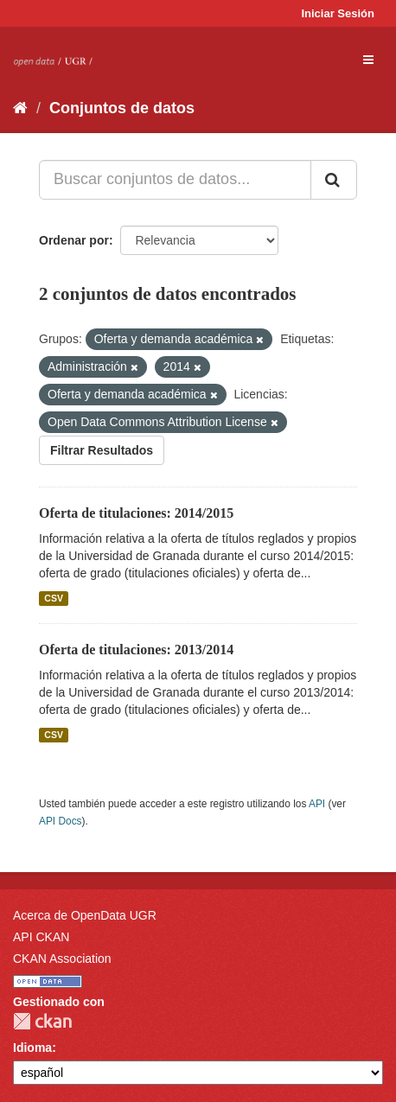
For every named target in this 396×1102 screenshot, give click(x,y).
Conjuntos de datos (122, 108)
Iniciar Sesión (337, 13)
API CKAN (41, 937)
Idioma (32, 1047)
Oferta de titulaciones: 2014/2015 (136, 513)
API (317, 804)
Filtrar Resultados (101, 450)
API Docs (60, 821)
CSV (53, 598)
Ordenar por (74, 240)
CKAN (42, 1021)
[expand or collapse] (368, 59)
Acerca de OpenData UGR (84, 915)
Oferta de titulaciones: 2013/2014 (136, 649)
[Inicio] (20, 108)
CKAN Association (62, 958)
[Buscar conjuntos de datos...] (175, 180)
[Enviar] (333, 180)
